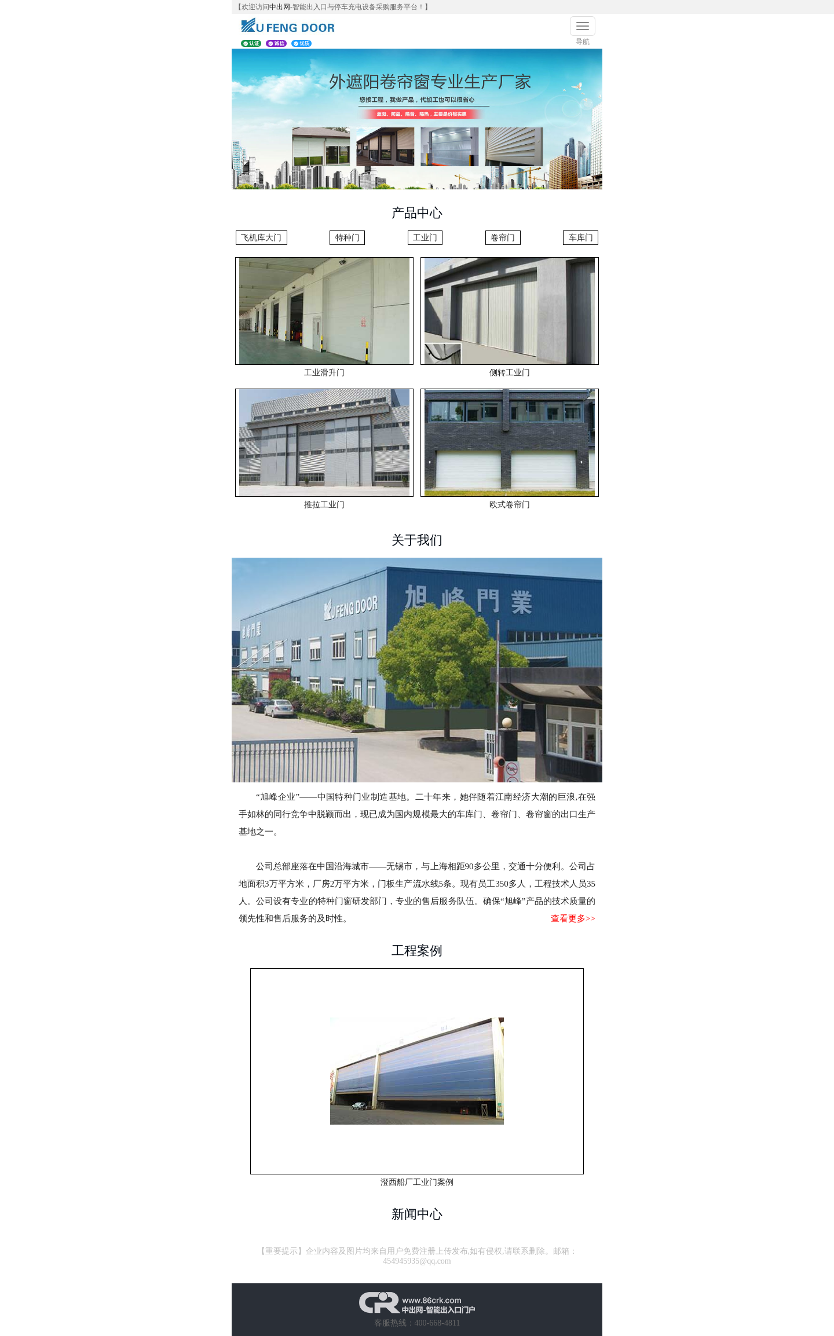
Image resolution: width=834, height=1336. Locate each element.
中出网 (279, 7)
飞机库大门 (261, 237)
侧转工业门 (509, 372)
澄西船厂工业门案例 (417, 1182)
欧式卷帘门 (509, 504)
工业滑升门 (324, 372)
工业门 (425, 237)
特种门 (347, 237)
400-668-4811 (437, 1323)
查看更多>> (573, 918)
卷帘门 (503, 237)
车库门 (581, 237)
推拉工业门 (324, 504)
